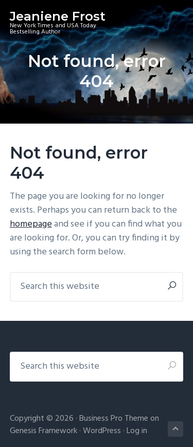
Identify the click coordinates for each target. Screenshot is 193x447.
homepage (31, 224)
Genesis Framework (43, 431)
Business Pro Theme (113, 418)
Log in (137, 431)
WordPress (102, 431)
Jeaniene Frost (58, 16)
